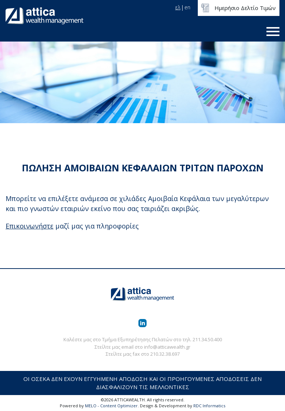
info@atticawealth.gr (167, 346)
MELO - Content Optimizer (111, 405)
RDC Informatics (209, 405)
